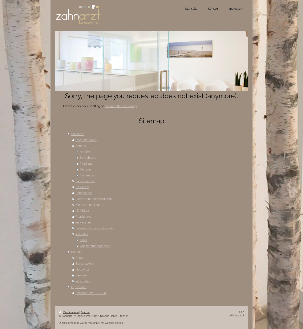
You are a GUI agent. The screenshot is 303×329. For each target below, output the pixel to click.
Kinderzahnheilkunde (90, 204)
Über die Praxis (86, 140)
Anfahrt (85, 151)
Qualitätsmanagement (95, 246)
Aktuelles (82, 234)
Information (88, 175)
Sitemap (85, 312)
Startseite (77, 134)
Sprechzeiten (89, 157)
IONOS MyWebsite (103, 322)
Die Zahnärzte (85, 181)
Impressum (83, 222)
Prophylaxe (83, 216)
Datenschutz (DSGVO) (91, 293)
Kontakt (81, 146)
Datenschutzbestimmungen (95, 228)
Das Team (82, 187)
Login (241, 312)
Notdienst (86, 163)
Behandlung (84, 193)
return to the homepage (121, 106)
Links (83, 240)
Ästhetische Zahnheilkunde (94, 199)
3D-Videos (83, 210)
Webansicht (237, 315)
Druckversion (69, 312)
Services (86, 169)
